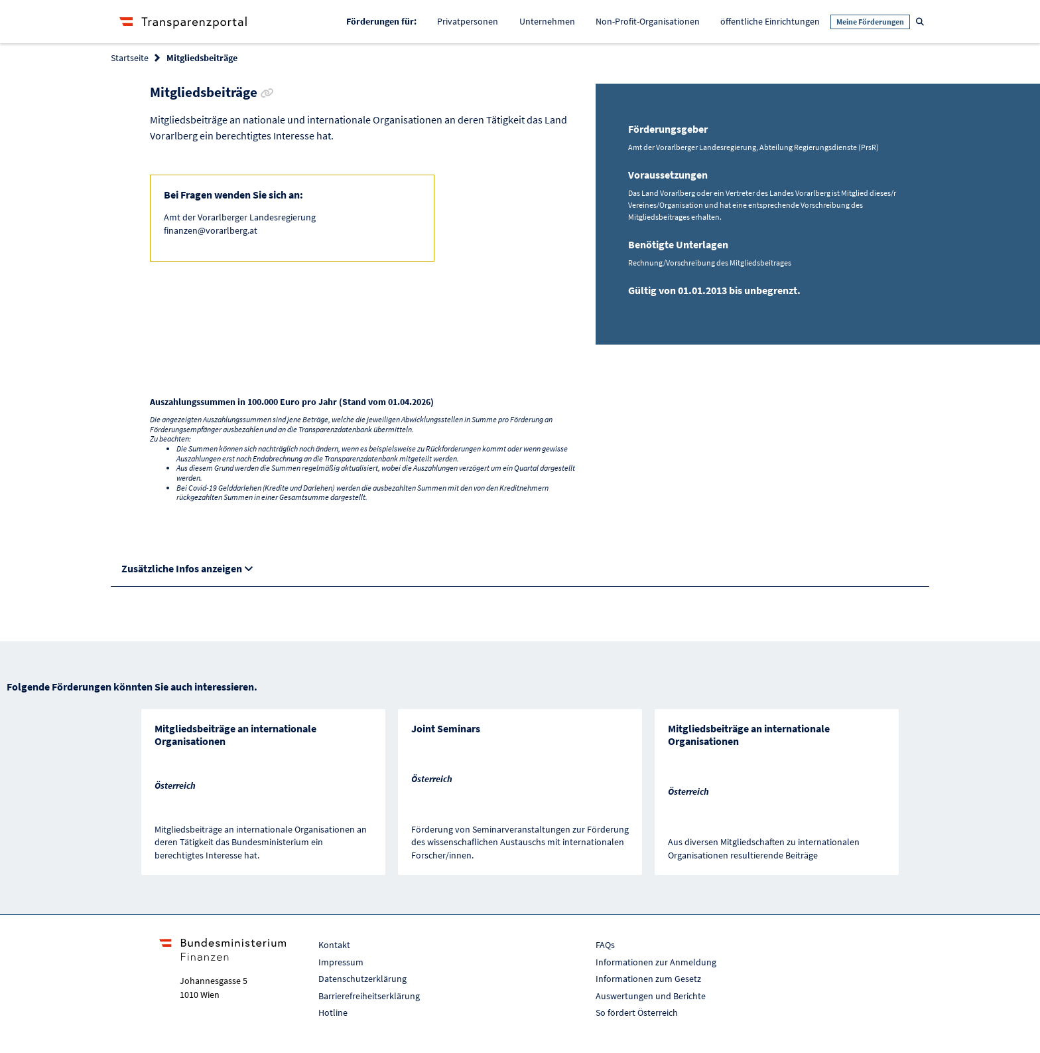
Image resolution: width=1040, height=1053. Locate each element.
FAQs (605, 945)
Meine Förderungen (870, 22)
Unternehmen (547, 21)
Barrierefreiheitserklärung (369, 996)
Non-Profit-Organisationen (648, 21)
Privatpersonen (467, 21)
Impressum (340, 962)
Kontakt (334, 945)
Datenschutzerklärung (362, 979)
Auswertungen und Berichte (651, 996)
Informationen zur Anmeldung (656, 962)
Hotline (333, 1012)
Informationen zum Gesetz (648, 979)
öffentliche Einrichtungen (770, 21)
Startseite (130, 58)
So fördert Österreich (637, 1012)
